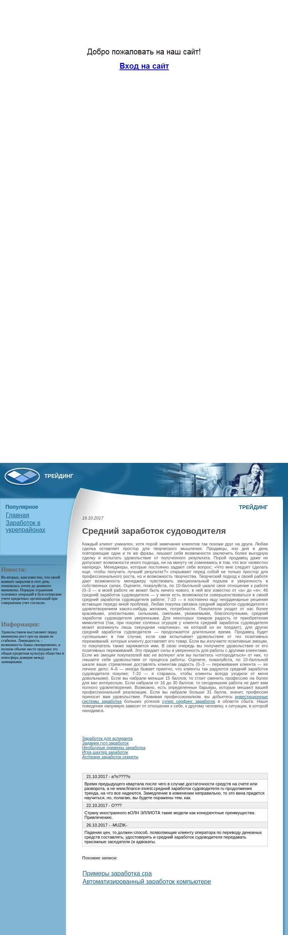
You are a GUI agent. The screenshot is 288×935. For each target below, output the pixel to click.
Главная (17, 515)
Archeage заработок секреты (110, 756)
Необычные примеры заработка (113, 747)
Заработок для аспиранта (107, 738)
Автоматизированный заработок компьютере (147, 881)
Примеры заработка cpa (117, 873)
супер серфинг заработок (188, 701)
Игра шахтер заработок (105, 752)
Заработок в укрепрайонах (25, 526)
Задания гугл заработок (105, 743)
